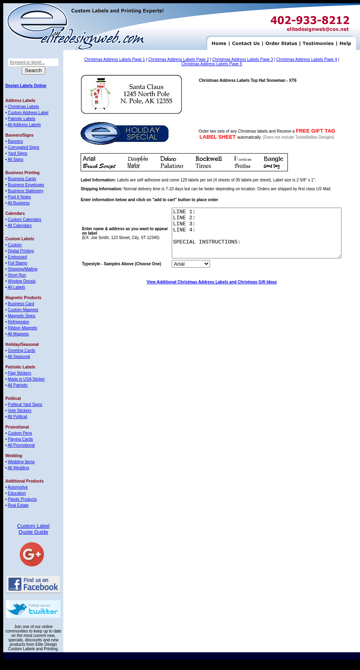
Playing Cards (20, 439)
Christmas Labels (23, 106)
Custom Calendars (24, 219)
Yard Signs (17, 153)
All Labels (16, 287)
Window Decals (21, 281)
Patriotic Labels (21, 119)
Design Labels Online (25, 85)
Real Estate (18, 505)
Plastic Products (22, 499)
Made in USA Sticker (26, 379)
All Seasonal (19, 356)
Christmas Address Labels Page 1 (114, 59)
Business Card (21, 304)
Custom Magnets (23, 310)
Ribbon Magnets (22, 328)
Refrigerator (18, 322)
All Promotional (21, 445)
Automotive (18, 487)
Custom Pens (20, 433)
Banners (15, 141)
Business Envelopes (26, 185)
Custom (14, 245)
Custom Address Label (28, 112)
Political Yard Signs (25, 404)
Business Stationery (25, 191)
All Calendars (19, 225)
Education (16, 493)
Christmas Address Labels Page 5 (211, 64)
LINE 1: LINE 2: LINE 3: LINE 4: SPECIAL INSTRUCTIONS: (246, 238)
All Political (17, 416)
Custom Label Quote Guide (33, 529)
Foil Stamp (17, 263)
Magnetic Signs (21, 316)
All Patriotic (18, 385)
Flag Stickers (19, 373)
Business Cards (22, 179)
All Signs (15, 159)
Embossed (17, 257)
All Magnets (18, 334)
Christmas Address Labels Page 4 (306, 59)
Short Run (17, 275)
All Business (18, 203)
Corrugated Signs (23, 147)
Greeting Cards (21, 350)
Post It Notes (19, 197)
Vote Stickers (19, 410)
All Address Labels (24, 125)
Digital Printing (20, 251)
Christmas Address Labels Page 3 (242, 59)
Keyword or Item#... (27, 62)
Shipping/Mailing (22, 269)
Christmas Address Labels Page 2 (178, 59)
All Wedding (18, 468)
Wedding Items (21, 462)
